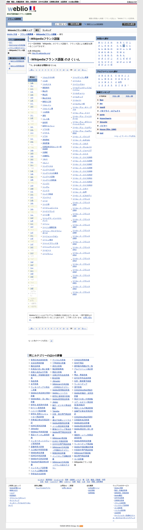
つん (31, 215)
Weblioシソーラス (60, 393)
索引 (37, 30)
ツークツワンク (48, 211)
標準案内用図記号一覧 (83, 366)
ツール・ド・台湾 (79, 192)
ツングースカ (47, 166)
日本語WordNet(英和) (83, 417)
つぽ (31, 288)
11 (67, 70)
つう (31, 89)
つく (31, 103)
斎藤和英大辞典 (37, 447)
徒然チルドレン (48, 126)
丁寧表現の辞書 (58, 363)
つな (31, 142)
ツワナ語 (45, 129)
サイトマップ (14, 500)
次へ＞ (84, 70)
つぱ (31, 277)
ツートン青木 (47, 240)
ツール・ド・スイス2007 (82, 164)
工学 (87, 479)
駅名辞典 (56, 378)
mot (101, 133)
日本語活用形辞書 (81, 360)
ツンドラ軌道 (47, 194)
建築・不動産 (95, 479)
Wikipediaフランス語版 (46, 34)
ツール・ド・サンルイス (82, 147)
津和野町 (45, 140)
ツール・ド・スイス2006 (82, 161)
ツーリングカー (79, 84)
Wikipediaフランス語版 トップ (20, 30)
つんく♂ (45, 163)
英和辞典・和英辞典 (121, 493)
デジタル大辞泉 (58, 360)
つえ (31, 92)
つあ (31, 83)
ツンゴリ (45, 184)
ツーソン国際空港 (49, 227)
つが (31, 218)
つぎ (31, 221)
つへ (31, 165)
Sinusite (103, 122)
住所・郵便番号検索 (82, 381)
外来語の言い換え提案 (40, 369)
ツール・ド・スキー (80, 189)
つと (31, 139)
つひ (31, 159)
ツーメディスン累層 (80, 77)
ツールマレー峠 (79, 104)
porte (102, 115)
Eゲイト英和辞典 (38, 408)
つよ (31, 191)
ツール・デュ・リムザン (82, 127)
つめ (31, 180)
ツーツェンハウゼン (50, 236)
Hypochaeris (105, 118)
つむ (31, 177)
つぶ (31, 268)
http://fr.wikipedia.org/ (41, 53)
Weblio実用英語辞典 (60, 399)
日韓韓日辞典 (54, 2)
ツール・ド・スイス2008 (82, 168)
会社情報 (91, 490)
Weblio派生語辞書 (81, 423)
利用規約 (13, 495)
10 (63, 70)
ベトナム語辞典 (120, 510)
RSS (81, 526)
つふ (31, 162)
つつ (31, 133)
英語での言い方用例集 (83, 399)
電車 (66, 479)
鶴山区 (45, 95)
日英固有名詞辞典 (81, 420)
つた (31, 127)
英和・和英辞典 (31, 2)
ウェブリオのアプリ (43, 488)
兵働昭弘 (45, 156)
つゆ (31, 189)
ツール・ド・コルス (80, 144)
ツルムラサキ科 (48, 77)
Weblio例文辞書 (37, 453)
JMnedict (35, 429)
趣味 (61, 481)
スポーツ (67, 481)
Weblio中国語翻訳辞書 (83, 447)
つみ (31, 174)
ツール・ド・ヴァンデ (81, 137)
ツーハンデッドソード (51, 247)
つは (31, 156)
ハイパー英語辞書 (38, 411)
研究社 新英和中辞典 (39, 405)
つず (31, 238)
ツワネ (45, 136)
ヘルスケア (54, 481)
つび (31, 265)
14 (79, 70)
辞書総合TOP (132, 2)
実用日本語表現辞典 (39, 360)
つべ (31, 271)
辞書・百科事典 (97, 481)
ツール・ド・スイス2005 (82, 157)
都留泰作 (45, 88)
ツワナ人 (45, 133)
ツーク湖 (45, 215)
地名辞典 (34, 381)
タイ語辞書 (79, 459)
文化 (41, 481)
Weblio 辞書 (12, 34)
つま (31, 171)
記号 (120, 82)
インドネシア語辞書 (39, 468)
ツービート (46, 250)
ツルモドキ (46, 84)
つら (31, 194)
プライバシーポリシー (18, 498)
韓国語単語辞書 (58, 453)
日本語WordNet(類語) (83, 390)
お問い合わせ (67, 488)
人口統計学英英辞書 (39, 450)
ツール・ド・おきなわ (81, 140)
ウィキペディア (80, 384)
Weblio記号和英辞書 (39, 432)
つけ (31, 106)
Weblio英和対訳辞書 (82, 441)
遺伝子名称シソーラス (61, 420)
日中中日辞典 (43, 2)
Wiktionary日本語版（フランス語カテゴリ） (60, 465)
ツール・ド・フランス (81, 199)
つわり (45, 159)
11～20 (116, 96)
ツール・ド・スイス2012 (82, 182)
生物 (74, 481)
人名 (83, 481)
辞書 (8, 2)
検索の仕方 (14, 490)
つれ (31, 203)
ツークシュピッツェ (50, 208)
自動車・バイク (75, 479)
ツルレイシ (46, 105)
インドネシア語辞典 (121, 505)
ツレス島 (45, 119)
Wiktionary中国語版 (82, 453)
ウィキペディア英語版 (83, 444)
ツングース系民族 (49, 180)
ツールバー (77, 100)
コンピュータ (58, 479)
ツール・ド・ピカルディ (82, 195)
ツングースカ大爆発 (50, 173)
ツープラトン (47, 254)
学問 (103, 479)
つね (31, 150)
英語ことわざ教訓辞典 (83, 408)
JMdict (55, 402)
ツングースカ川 (48, 170)
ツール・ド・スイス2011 (82, 178)
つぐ (31, 224)
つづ (31, 253)
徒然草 (45, 122)
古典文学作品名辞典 (60, 375)
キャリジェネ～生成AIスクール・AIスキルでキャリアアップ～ (124, 517)
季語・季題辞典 (80, 375)
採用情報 (91, 493)
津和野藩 (45, 143)
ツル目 (45, 81)
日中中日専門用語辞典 (61, 444)
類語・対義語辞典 (17, 2)
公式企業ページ (93, 488)
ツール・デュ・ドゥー (81, 113)
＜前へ (31, 70)
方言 (88, 481)
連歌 (44, 116)
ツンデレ (45, 187)
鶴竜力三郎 (46, 102)
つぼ (31, 274)
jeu (101, 103)
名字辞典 (34, 384)
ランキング (46, 30)
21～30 (129, 96)
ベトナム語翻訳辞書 (39, 471)
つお (31, 95)
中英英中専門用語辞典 (83, 450)
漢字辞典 (78, 387)
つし (31, 115)
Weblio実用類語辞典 (60, 390)
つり (31, 197)
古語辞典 (64, 2)
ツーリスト (77, 81)
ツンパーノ (46, 197)
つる (31, 200)
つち (31, 130)
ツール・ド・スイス (80, 154)
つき (31, 101)
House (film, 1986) (108, 129)
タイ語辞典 (118, 508)
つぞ (31, 244)
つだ (31, 247)
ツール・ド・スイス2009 (82, 171)
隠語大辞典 (57, 372)
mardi (102, 107)
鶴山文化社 (46, 98)
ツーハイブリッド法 (50, 243)
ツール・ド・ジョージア (82, 150)
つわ (31, 209)
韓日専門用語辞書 (81, 456)
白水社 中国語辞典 (60, 441)
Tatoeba (55, 411)
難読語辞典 (35, 366)
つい (31, 86)
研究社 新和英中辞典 (61, 396)
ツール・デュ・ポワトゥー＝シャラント (82, 123)
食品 (78, 481)
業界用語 (49, 479)
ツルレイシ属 (47, 109)
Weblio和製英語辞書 (60, 423)
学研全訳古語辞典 (38, 474)
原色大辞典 (57, 366)
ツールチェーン (79, 93)
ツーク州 (45, 204)
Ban (101, 100)
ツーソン (45, 224)
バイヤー (103, 126)
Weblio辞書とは (15, 488)
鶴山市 (45, 91)
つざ (31, 233)
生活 (46, 481)
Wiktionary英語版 (59, 438)
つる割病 (45, 112)
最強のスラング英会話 (61, 429)
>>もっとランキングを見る (125, 136)
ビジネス (41, 479)
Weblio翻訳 (118, 495)
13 (75, 70)
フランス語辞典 (14, 19)
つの (31, 153)
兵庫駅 (45, 152)
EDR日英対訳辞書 (38, 426)
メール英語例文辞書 (60, 426)
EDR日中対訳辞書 (38, 456)
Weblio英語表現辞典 (82, 426)
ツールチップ (78, 97)
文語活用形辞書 (37, 363)
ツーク (45, 201)
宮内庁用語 (79, 363)
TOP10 (102, 96)
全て (10, 42)
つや (31, 186)
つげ (31, 227)
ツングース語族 (48, 177)
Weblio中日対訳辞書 (39, 459)
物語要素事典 (58, 369)
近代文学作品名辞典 (82, 378)
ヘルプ (12, 493)
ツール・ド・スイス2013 (82, 185)
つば (31, 262)
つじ (31, 236)
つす (31, 118)
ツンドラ (45, 191)
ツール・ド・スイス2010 (82, 175)
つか (31, 98)
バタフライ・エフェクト (110, 111)
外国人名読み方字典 (39, 372)
